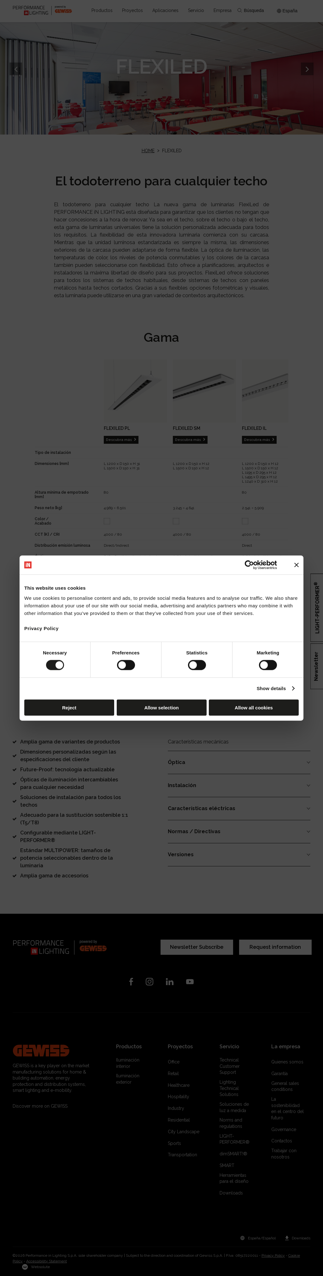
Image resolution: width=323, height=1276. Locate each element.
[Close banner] (296, 565)
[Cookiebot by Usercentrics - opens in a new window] (249, 565)
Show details (271, 688)
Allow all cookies (254, 707)
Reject (69, 707)
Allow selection (161, 707)
